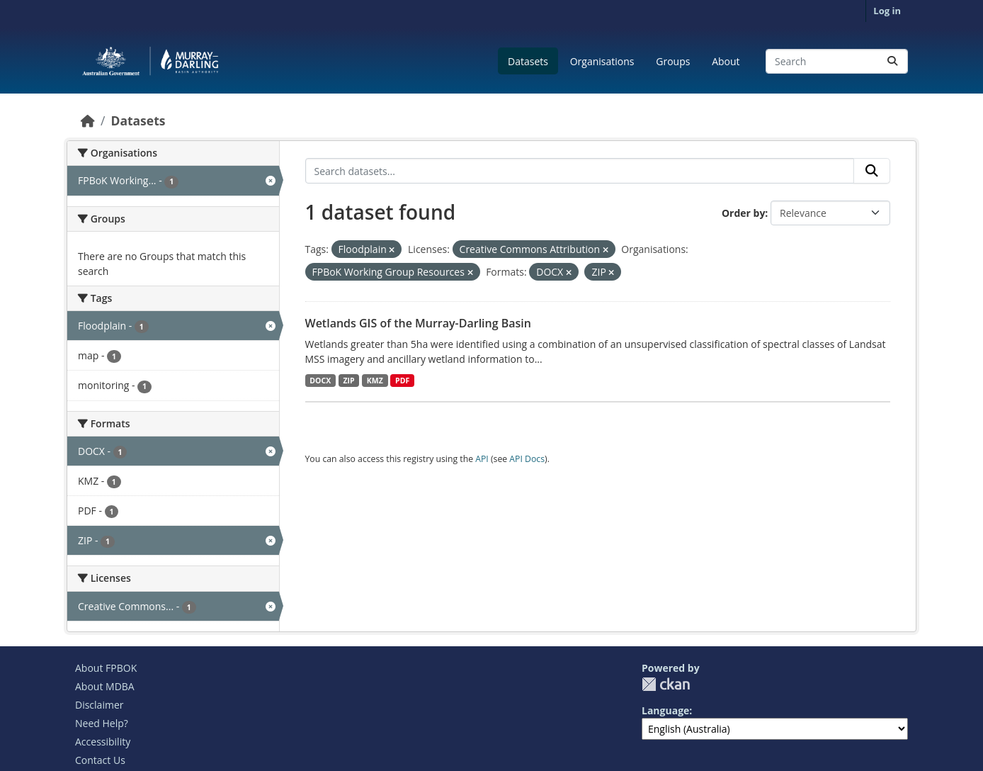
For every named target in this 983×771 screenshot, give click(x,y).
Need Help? (101, 723)
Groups (673, 61)
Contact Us (100, 760)
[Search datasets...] (837, 61)
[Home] (88, 120)
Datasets (528, 61)
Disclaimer (99, 704)
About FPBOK (106, 668)
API (482, 459)
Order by (743, 213)
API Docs (527, 459)
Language (665, 710)
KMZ (375, 381)
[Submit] (892, 61)
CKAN (666, 684)
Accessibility (102, 741)
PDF (402, 381)
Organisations (602, 61)
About (725, 61)
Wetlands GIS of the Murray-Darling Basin (418, 323)
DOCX (320, 381)
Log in (887, 10)
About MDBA (105, 686)
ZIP (348, 381)
